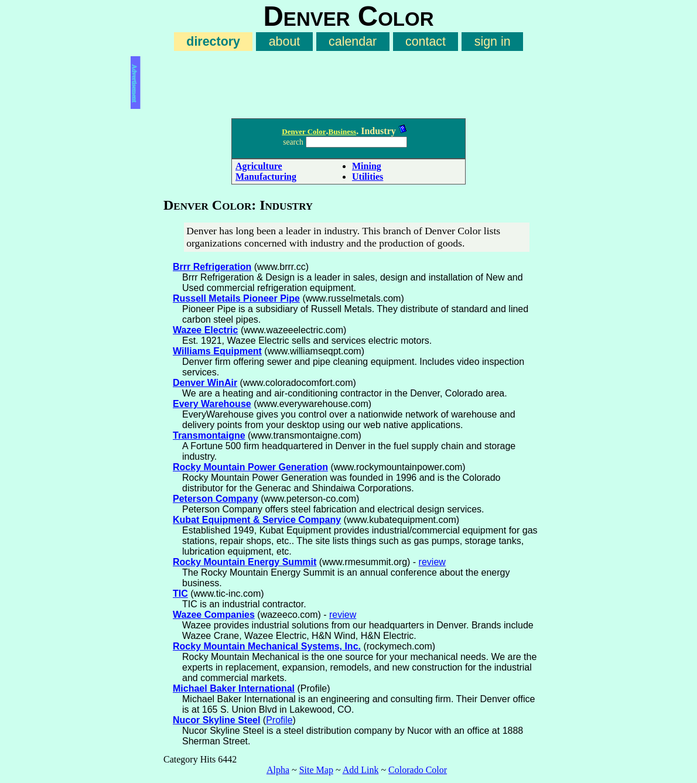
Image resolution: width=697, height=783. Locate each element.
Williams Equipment (217, 351)
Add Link (361, 770)
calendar (353, 42)
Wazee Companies (214, 615)
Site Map (316, 770)
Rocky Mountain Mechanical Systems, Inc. (267, 646)
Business (342, 131)
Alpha (277, 770)
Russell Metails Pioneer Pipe (236, 298)
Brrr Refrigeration (212, 267)
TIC (180, 594)
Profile (279, 720)
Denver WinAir (205, 383)
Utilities (367, 177)
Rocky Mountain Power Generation (250, 467)
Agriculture (258, 166)
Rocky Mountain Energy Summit (244, 562)
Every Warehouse (212, 404)
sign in (492, 42)
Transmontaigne (209, 435)
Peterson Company (215, 499)
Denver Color (304, 131)
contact (425, 42)
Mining (366, 166)
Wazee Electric (205, 330)
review (432, 562)
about (284, 42)
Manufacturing (265, 177)
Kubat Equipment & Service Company (257, 520)
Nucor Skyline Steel (216, 720)
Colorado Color (417, 770)
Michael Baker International (234, 688)
